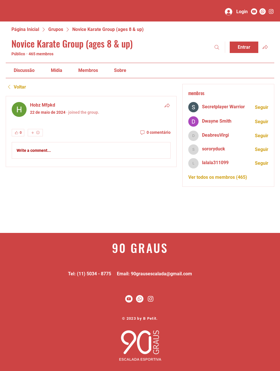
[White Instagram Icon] (150, 299)
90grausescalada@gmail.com (161, 273)
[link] (24, 70)
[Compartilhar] (167, 105)
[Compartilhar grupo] (265, 47)
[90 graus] (271, 11)
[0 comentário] (155, 133)
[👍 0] (18, 132)
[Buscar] (216, 47)
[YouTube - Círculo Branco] (254, 11)
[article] (91, 131)
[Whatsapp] (262, 11)
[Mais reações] (35, 132)
